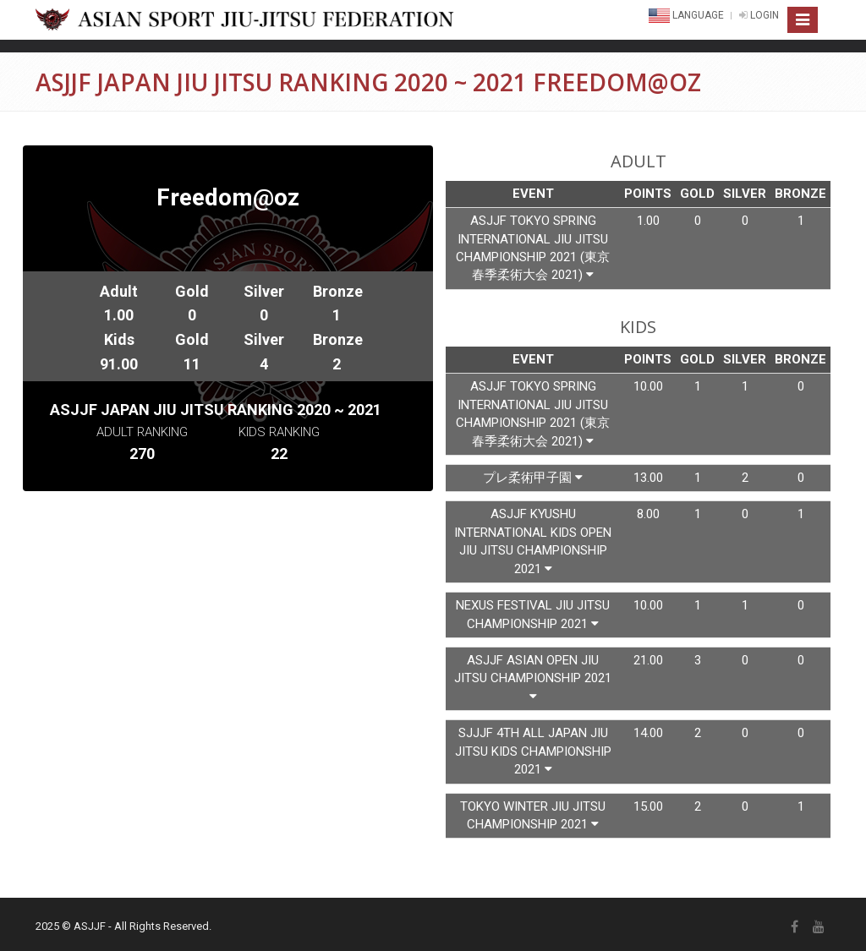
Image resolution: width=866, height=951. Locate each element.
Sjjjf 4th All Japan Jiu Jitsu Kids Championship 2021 (533, 751)
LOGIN (759, 15)
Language (687, 15)
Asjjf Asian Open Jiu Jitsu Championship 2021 (532, 677)
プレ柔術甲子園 (533, 477)
